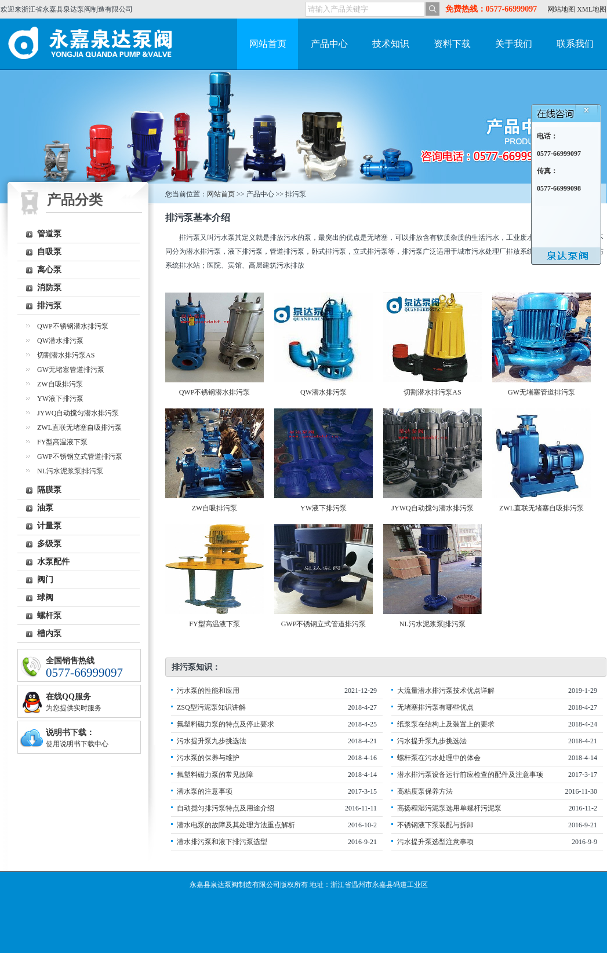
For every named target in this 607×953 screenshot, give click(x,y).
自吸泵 (49, 251)
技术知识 (390, 44)
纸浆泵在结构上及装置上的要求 (446, 724)
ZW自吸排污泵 (60, 384)
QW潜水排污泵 (60, 341)
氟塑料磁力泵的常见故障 (215, 775)
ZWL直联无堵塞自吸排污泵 (79, 427)
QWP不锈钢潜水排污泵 (72, 326)
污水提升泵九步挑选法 (211, 741)
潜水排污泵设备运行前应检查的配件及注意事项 (470, 775)
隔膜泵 (49, 489)
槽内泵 (49, 633)
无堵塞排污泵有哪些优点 (435, 707)
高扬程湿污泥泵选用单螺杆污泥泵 (449, 808)
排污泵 (49, 305)
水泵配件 (53, 561)
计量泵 (49, 525)
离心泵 (49, 269)
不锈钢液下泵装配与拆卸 (435, 825)
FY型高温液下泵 (62, 442)
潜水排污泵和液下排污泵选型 (222, 842)
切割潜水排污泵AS (65, 355)
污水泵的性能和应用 (208, 691)
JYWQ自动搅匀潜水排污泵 (78, 413)
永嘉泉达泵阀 (93, 44)
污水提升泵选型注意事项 (435, 842)
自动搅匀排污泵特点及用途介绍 (225, 808)
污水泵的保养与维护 (208, 758)
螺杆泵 (49, 615)
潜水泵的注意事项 (204, 791)
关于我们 (513, 44)
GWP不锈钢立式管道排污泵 (79, 456)
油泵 (45, 507)
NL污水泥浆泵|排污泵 (70, 471)
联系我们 (575, 44)
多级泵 (49, 543)
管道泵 (49, 233)
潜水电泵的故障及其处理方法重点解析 (236, 825)
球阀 (45, 597)
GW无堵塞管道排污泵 (70, 370)
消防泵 (49, 287)
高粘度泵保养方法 (425, 791)
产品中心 (329, 44)
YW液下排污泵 (60, 399)
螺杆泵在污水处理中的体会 (439, 758)
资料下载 (452, 44)
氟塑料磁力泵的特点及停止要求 (225, 724)
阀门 (45, 579)
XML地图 (591, 9)
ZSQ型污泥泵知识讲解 (211, 707)
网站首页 (267, 44)
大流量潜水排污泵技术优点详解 (446, 691)
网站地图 (561, 9)
